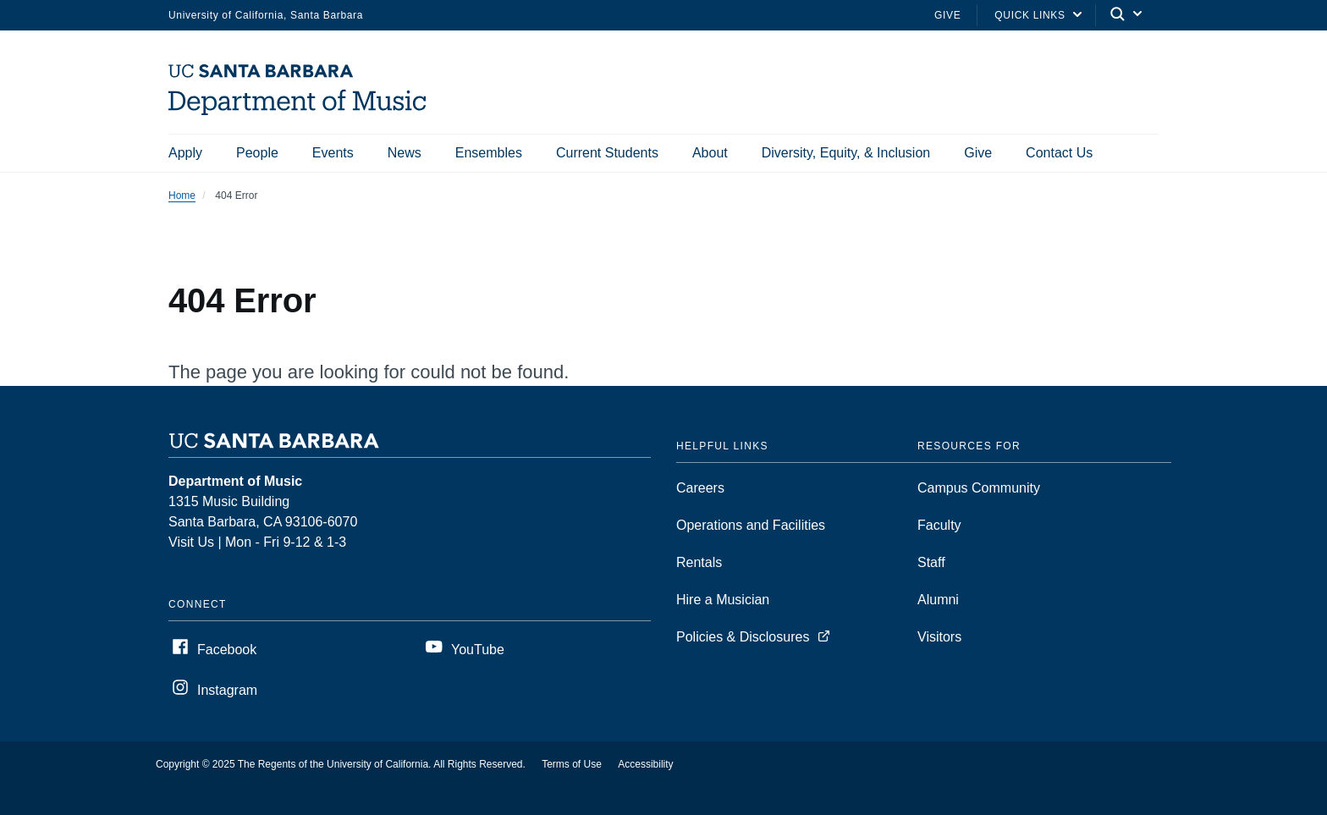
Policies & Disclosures (742, 637)
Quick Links (1029, 15)
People (257, 153)
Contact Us (1059, 153)
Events (333, 153)
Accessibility (645, 764)
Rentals (699, 562)
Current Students (607, 153)
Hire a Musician (722, 599)
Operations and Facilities (750, 525)
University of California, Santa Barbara (265, 15)
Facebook (226, 649)
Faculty (939, 525)
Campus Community (978, 488)
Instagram (227, 690)
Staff (931, 562)
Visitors (939, 637)
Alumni (938, 599)
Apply (185, 153)
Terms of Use (572, 764)
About (710, 153)
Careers (700, 488)
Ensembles (488, 153)
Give (947, 15)
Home (181, 195)
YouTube (477, 649)
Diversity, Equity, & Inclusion (846, 153)
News (404, 153)
